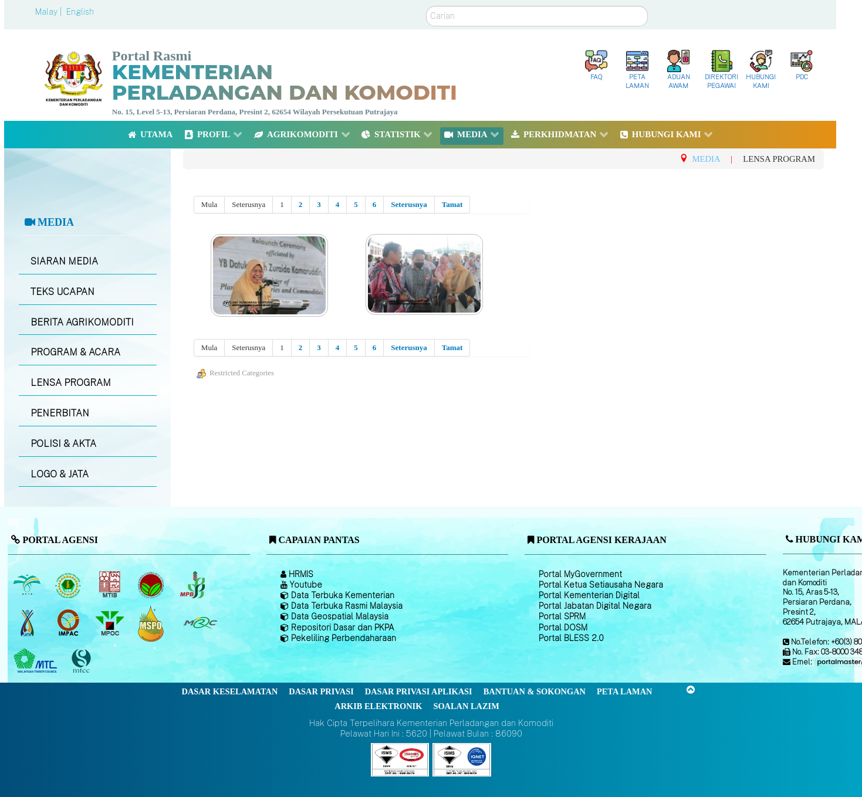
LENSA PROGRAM (71, 382)
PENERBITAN (60, 413)
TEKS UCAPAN (62, 291)
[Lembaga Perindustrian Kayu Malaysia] (110, 585)
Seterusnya (409, 204)
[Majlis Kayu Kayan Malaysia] (36, 661)
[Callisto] (400, 758)
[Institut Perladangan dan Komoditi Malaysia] (69, 623)
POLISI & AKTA (63, 443)
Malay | (49, 11)
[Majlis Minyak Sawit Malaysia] (110, 623)
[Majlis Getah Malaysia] (200, 623)
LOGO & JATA (60, 474)
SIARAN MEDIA (64, 261)
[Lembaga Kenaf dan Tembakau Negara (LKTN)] (28, 623)
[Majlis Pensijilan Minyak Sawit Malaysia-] (152, 623)
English (80, 11)
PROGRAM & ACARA (75, 352)
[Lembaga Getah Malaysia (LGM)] (69, 585)
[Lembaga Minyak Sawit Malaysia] (28, 585)
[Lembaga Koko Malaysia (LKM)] (152, 585)
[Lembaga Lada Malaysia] (193, 585)
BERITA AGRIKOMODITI (82, 322)
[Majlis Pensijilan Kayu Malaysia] (82, 661)
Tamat (452, 204)
